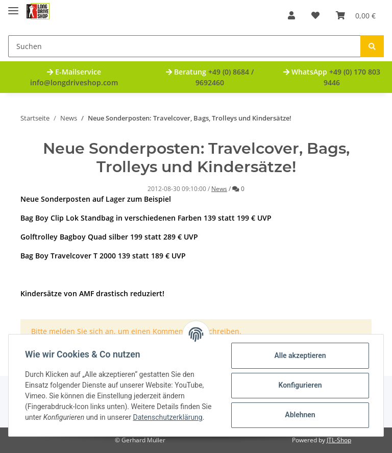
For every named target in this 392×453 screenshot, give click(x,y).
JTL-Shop (339, 440)
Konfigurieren (300, 385)
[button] (291, 15)
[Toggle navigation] (13, 6)
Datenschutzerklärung (167, 417)
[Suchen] (184, 46)
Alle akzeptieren (300, 355)
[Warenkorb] (356, 15)
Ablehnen (300, 415)
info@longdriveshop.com (74, 82)
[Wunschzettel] (315, 15)
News (219, 188)
